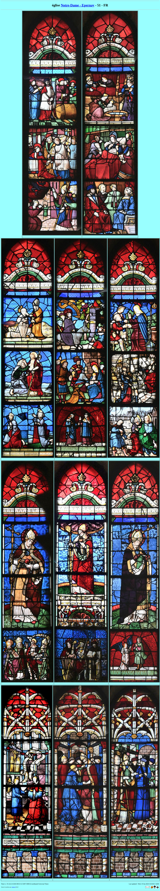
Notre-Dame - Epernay (77, 5)
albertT (14, 887)
